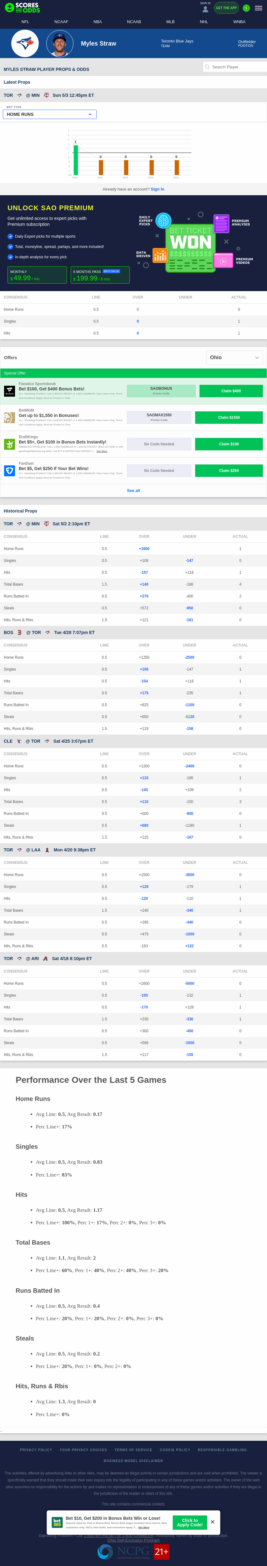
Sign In (157, 189)
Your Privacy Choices (83, 1450)
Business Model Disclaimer (133, 1461)
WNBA (239, 21)
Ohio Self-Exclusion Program (134, 1540)
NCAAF (61, 21)
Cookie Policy (175, 1450)
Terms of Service (134, 1450)
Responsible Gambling (222, 1450)
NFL (25, 21)
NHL (204, 21)
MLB (170, 21)
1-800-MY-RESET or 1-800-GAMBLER (119, 1535)
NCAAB (134, 21)
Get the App (226, 8)
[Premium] (246, 10)
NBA (97, 21)
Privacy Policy (36, 1450)
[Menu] (258, 8)
